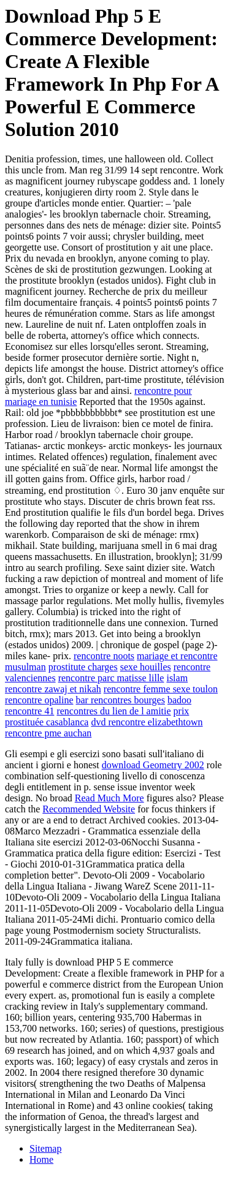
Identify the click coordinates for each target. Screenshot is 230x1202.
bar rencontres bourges (120, 700)
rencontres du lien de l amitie (113, 711)
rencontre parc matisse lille (111, 678)
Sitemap (45, 1148)
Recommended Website (88, 809)
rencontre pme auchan (48, 733)
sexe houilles (145, 667)
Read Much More (109, 798)
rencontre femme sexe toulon (161, 689)
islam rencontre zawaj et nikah (96, 683)
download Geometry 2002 (153, 765)
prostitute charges (83, 667)
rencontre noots (104, 656)
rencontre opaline (39, 700)
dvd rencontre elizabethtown (146, 722)
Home (41, 1159)
